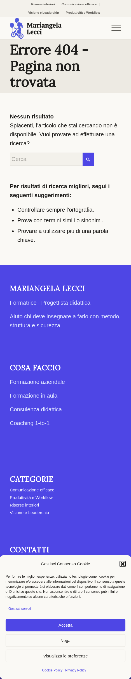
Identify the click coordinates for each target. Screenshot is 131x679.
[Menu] (113, 28)
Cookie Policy (52, 670)
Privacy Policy (75, 670)
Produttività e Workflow (83, 12)
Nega (65, 640)
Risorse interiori (43, 4)
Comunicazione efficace (79, 4)
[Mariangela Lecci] (54, 28)
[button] (122, 564)
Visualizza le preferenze (65, 656)
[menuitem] (43, 4)
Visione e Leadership (43, 12)
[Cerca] (52, 159)
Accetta (65, 625)
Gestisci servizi (19, 609)
